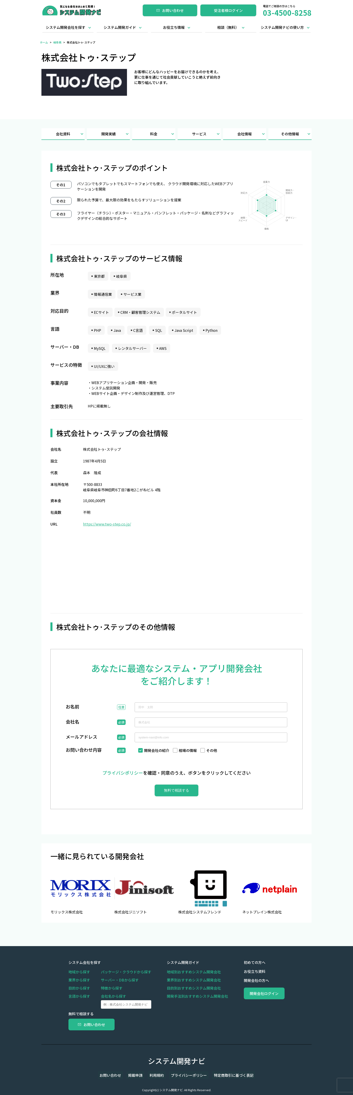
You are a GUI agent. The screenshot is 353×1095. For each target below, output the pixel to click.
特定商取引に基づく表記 (227, 1075)
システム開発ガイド (120, 27)
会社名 (72, 722)
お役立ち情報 (174, 27)
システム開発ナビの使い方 (282, 27)
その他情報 (296, 134)
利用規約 (156, 1075)
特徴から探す (111, 988)
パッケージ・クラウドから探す (126, 971)
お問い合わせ (170, 10)
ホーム (44, 42)
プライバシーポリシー (185, 1075)
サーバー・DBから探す (120, 980)
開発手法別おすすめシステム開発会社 (192, 996)
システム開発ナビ (176, 1061)
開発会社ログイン (258, 993)
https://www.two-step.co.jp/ (107, 524)
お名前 (72, 707)
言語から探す (79, 996)
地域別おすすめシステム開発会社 (189, 971)
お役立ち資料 (244, 971)
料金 (162, 134)
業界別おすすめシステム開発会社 (189, 980)
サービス (206, 134)
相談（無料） (228, 27)
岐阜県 (57, 42)
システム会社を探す (84, 962)
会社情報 (251, 134)
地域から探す (79, 971)
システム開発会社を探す (65, 27)
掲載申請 (138, 1075)
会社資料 (70, 134)
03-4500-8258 (287, 12)
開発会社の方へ (245, 980)
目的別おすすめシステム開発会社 (189, 988)
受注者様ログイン (228, 10)
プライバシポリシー (122, 772)
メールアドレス (81, 737)
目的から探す (79, 988)
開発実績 (115, 134)
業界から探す (79, 980)
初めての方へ (244, 962)
